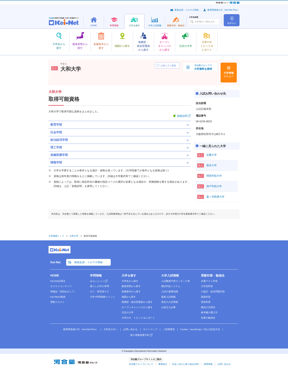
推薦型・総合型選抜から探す (137, 302)
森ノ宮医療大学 (215, 196)
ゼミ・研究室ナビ (99, 291)
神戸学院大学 (214, 186)
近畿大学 (211, 154)
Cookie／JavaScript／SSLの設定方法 (200, 329)
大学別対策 (207, 286)
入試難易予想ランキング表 (175, 281)
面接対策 (205, 296)
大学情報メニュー (229, 74)
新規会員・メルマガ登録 (186, 10)
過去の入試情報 (169, 302)
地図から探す (129, 296)
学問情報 (96, 275)
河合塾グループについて (141, 364)
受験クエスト (57, 302)
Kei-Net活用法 (57, 281)
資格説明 (182, 115)
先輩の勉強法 (208, 317)
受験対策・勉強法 (212, 275)
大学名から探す (130, 281)
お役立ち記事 (168, 307)
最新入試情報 (168, 296)
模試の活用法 (208, 307)
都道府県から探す (131, 286)
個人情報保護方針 (139, 335)
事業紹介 (162, 364)
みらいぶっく (97, 281)
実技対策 (205, 302)
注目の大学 (128, 312)
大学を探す (129, 275)
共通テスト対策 (209, 281)
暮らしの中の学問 (99, 286)
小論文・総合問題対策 (213, 291)
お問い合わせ (130, 329)
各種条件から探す (131, 291)
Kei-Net (55, 262)
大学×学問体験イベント (102, 296)
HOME (54, 275)
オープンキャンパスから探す (137, 307)
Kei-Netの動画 (57, 296)
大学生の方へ (110, 329)
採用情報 (208, 364)
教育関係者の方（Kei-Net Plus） (223, 10)
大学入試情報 (170, 275)
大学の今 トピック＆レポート (138, 317)
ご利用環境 (169, 329)
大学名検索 (193, 17)
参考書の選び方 (209, 312)
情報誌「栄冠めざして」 (63, 291)
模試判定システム (170, 286)
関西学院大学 (214, 175)
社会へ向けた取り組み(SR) (185, 364)
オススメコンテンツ (61, 286)
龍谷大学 (211, 165)
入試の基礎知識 (169, 291)
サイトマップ (150, 329)
